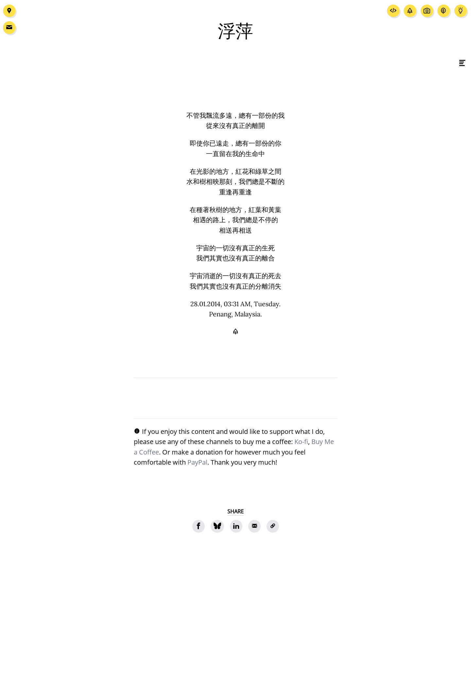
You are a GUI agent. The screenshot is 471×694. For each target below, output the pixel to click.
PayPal (197, 462)
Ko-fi (301, 441)
